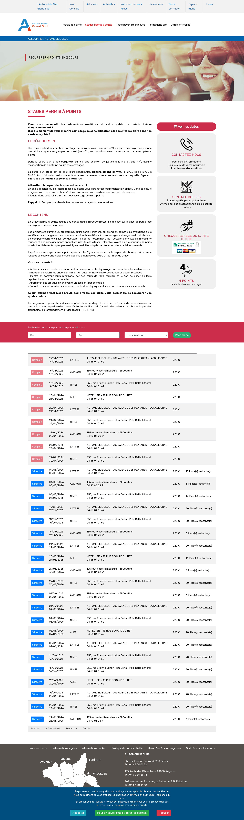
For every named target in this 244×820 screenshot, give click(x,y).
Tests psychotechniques (130, 22)
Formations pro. (158, 22)
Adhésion (91, 3)
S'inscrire (37, 469)
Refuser (164, 812)
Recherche (182, 333)
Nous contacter (174, 5)
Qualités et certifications (200, 746)
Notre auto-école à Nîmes (131, 5)
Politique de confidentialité (127, 746)
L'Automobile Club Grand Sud (47, 5)
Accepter (78, 812)
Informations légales (65, 746)
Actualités (109, 3)
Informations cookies (94, 746)
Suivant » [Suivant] (71, 726)
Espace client (192, 5)
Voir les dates (188, 125)
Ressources (156, 3)
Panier (209, 3)
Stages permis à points (98, 22)
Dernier (87, 726)
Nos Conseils (74, 5)
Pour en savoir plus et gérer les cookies (122, 812)
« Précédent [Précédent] (53, 726)
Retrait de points (72, 22)
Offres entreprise (180, 22)
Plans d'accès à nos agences (164, 746)
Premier (35, 726)
